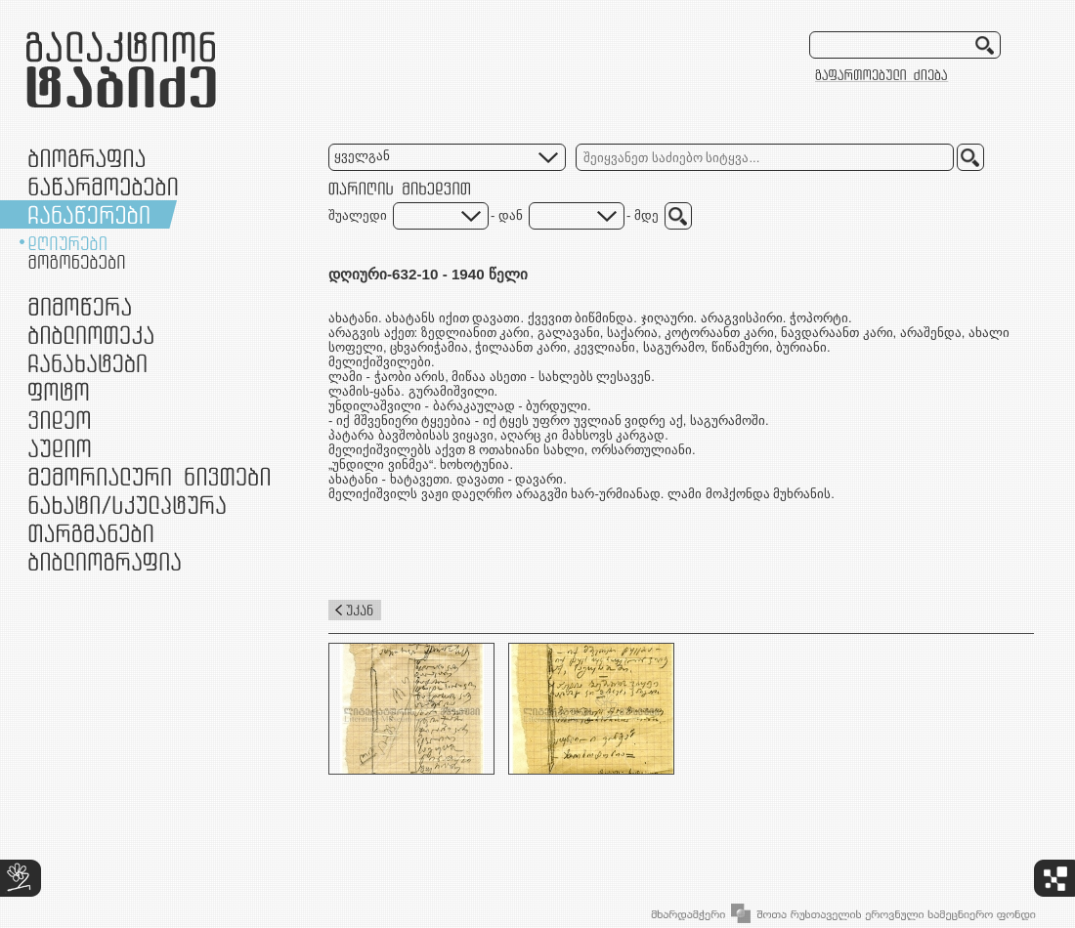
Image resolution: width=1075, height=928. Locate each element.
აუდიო (59, 448)
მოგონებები (76, 262)
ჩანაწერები (89, 214)
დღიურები (67, 243)
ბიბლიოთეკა (90, 334)
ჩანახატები (87, 363)
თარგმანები (90, 533)
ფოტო (59, 391)
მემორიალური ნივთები (149, 476)
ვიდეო (59, 419)
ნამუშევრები (127, 504)
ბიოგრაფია (86, 158)
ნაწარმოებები (103, 186)
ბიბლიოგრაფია (104, 561)
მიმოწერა (79, 306)
